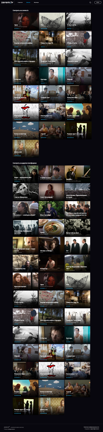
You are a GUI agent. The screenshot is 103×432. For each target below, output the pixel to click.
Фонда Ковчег (11, 429)
